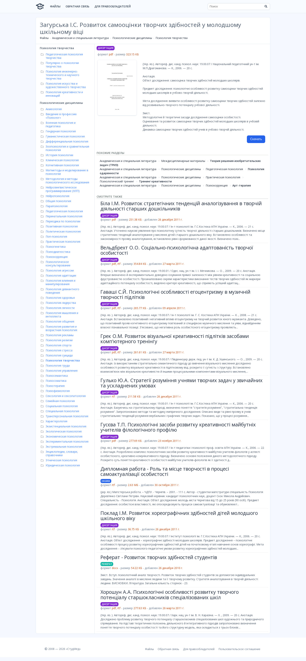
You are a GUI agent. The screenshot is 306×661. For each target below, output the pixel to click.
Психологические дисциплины (132, 38)
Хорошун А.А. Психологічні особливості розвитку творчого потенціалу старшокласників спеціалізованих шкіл (170, 595)
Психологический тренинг (117, 181)
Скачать (256, 139)
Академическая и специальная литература (80, 38)
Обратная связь (77, 6)
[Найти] (266, 6)
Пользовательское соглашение (239, 649)
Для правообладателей (112, 6)
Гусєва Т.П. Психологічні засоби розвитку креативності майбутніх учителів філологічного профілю (178, 427)
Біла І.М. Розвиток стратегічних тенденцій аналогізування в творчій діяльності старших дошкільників (181, 206)
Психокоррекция (217, 185)
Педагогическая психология (224, 169)
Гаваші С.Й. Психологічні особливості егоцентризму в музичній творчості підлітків (175, 294)
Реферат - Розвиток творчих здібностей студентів (159, 557)
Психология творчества (172, 38)
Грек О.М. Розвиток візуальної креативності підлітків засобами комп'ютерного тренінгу (175, 339)
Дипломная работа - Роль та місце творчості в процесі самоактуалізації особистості (165, 471)
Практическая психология (223, 177)
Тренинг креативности (155, 181)
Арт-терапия (241, 185)
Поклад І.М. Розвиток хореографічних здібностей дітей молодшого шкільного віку (179, 516)
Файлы (55, 6)
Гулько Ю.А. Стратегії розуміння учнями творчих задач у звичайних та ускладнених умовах (181, 383)
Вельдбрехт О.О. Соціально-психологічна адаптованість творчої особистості (177, 250)
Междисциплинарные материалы (183, 161)
